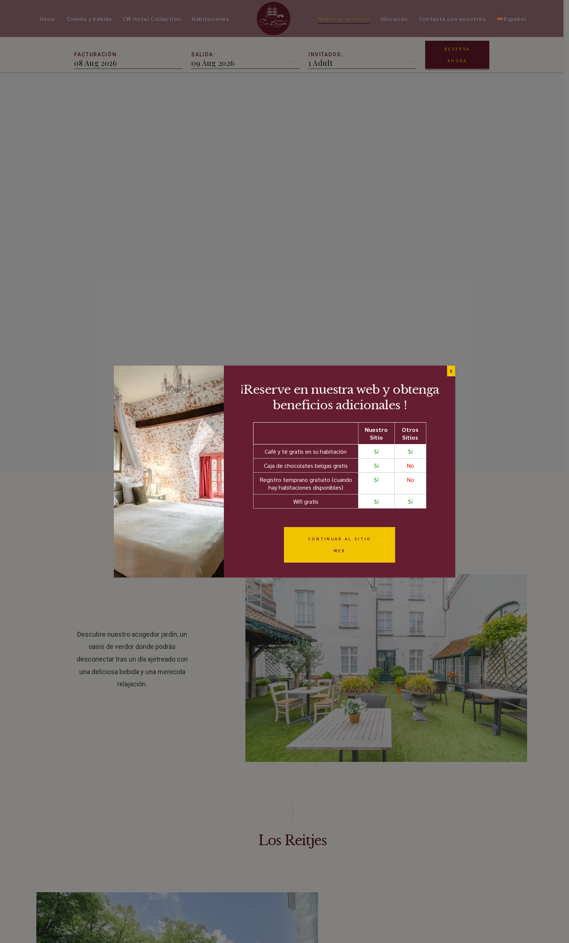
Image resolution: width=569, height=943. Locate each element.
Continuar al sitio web (339, 544)
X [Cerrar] (451, 371)
